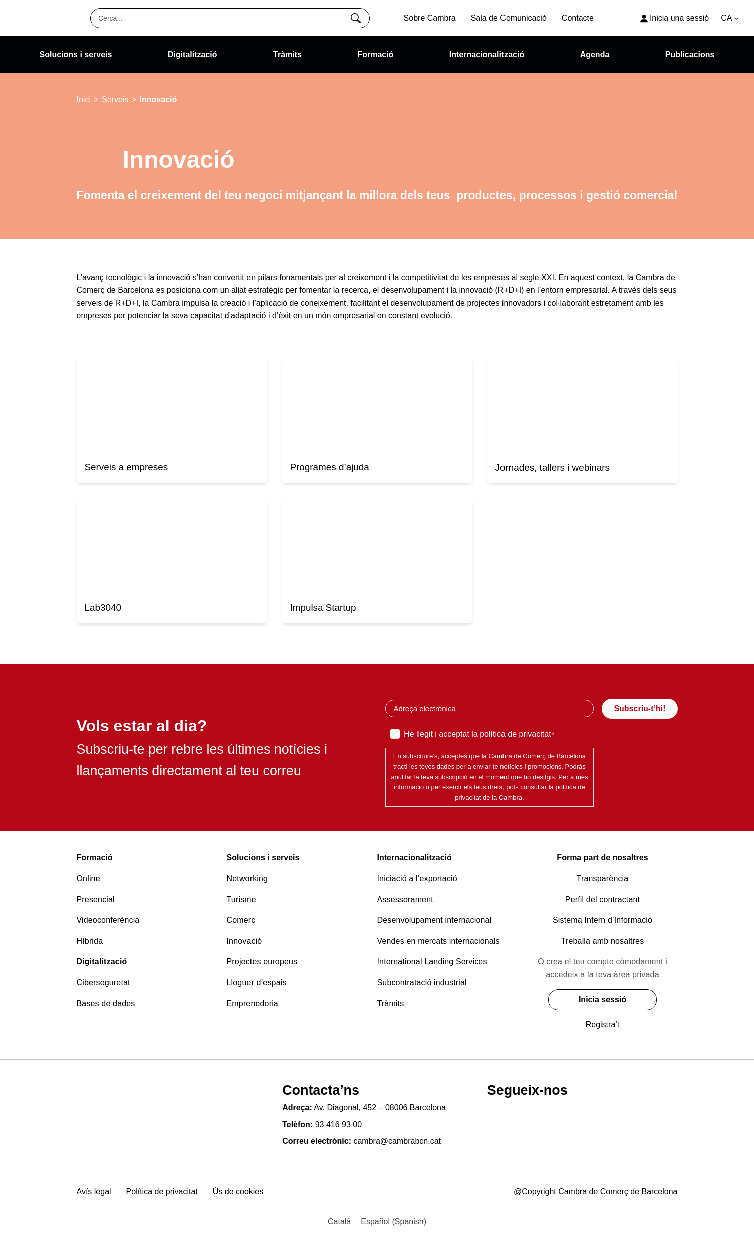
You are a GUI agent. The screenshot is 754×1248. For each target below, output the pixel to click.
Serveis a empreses (126, 467)
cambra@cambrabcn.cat (397, 1141)
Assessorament (405, 899)
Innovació (244, 941)
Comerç (241, 920)
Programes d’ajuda (329, 467)
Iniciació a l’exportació (417, 878)
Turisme (241, 899)
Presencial (96, 899)
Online (88, 878)
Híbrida (90, 941)
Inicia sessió (602, 999)
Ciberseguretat (103, 982)
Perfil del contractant (602, 899)
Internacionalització (414, 857)
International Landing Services (432, 961)
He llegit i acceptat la (479, 734)
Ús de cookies (238, 1191)
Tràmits (390, 1003)
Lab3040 (103, 607)
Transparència (603, 878)
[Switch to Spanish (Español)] (393, 1222)
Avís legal (94, 1191)
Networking (247, 878)
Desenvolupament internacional (434, 920)
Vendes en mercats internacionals (438, 941)
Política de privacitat (162, 1191)
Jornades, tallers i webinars (552, 467)
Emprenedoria (252, 1003)
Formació (95, 857)
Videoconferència (108, 920)
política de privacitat (515, 734)
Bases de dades (106, 1003)
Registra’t (603, 1024)
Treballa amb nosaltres (602, 941)
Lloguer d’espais (257, 982)
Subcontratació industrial (422, 982)
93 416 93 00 (338, 1124)
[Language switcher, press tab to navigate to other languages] (730, 18)
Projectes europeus (262, 961)
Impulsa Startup (323, 607)
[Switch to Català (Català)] (339, 1222)
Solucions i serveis (263, 857)
